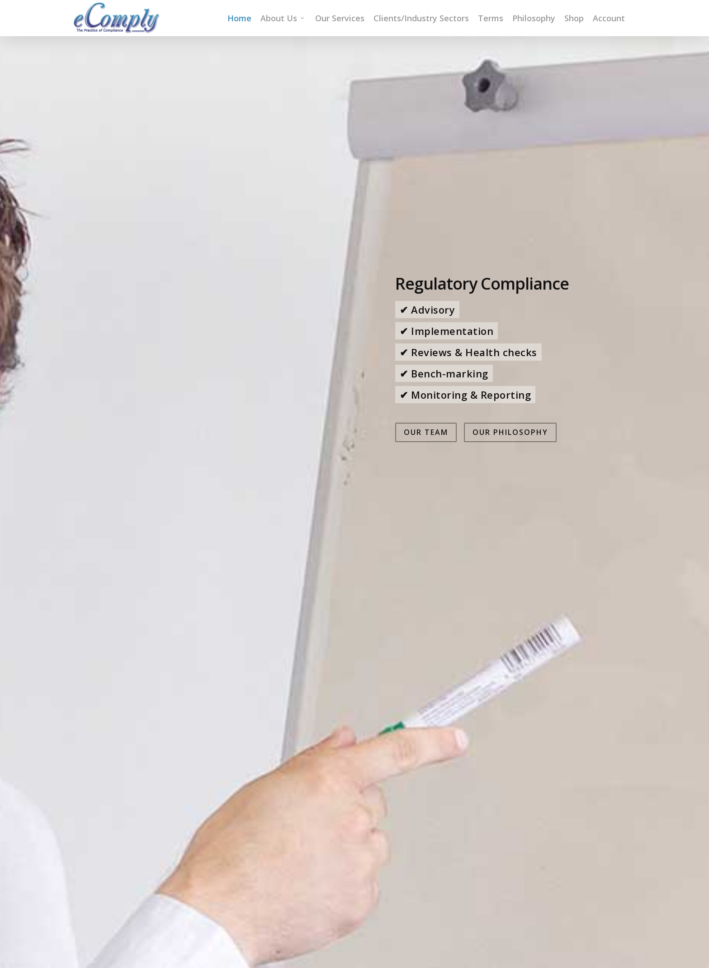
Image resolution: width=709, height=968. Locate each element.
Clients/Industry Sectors (421, 18)
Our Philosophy (510, 583)
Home (239, 18)
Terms (490, 18)
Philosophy (533, 18)
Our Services (339, 18)
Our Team (426, 583)
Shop (574, 18)
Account (609, 18)
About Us (282, 18)
